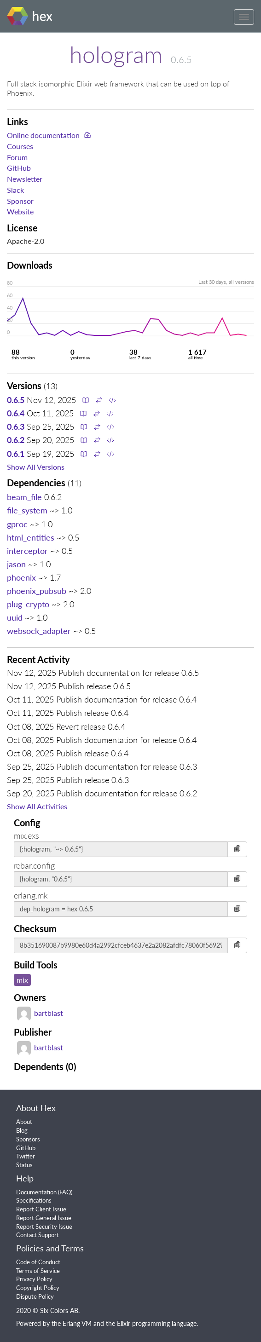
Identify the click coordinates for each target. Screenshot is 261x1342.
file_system (27, 510)
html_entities (30, 537)
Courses (20, 146)
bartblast (40, 1012)
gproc (17, 524)
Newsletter (24, 178)
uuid (15, 617)
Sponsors (28, 1139)
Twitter (25, 1156)
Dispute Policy (35, 1296)
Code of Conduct (38, 1262)
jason (16, 564)
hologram (116, 54)
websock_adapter (39, 631)
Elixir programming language (157, 1323)
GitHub (19, 167)
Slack (15, 189)
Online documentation (43, 135)
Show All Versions (35, 466)
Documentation (36, 1192)
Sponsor (20, 200)
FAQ (65, 1192)
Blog (22, 1130)
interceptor (27, 551)
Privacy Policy (34, 1279)
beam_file (24, 497)
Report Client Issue (41, 1209)
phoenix (21, 577)
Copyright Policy (37, 1287)
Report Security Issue (44, 1226)
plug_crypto (28, 604)
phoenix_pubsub (36, 591)
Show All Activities (37, 806)
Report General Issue (43, 1217)
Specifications (34, 1200)
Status (24, 1165)
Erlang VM (77, 1323)
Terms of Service (38, 1270)
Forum (17, 157)
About (24, 1121)
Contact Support (37, 1234)
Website (20, 211)
